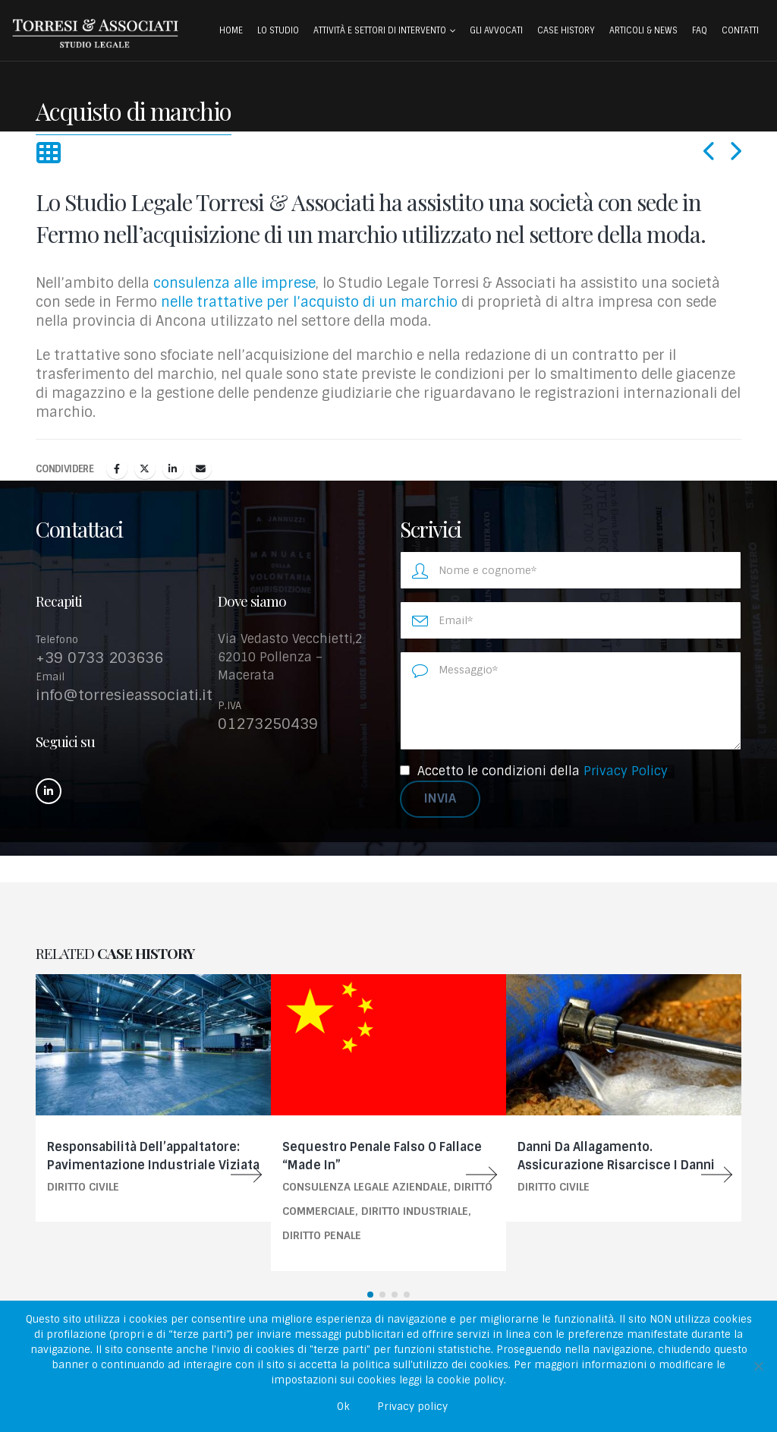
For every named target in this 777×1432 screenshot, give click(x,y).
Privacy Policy (626, 771)
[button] (48, 153)
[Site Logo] (94, 33)
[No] (758, 1366)
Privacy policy (412, 1406)
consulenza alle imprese (234, 283)
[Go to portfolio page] (153, 1098)
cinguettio (145, 468)
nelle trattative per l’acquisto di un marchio (309, 302)
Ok (343, 1406)
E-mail (201, 468)
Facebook (116, 468)
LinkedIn (173, 468)
